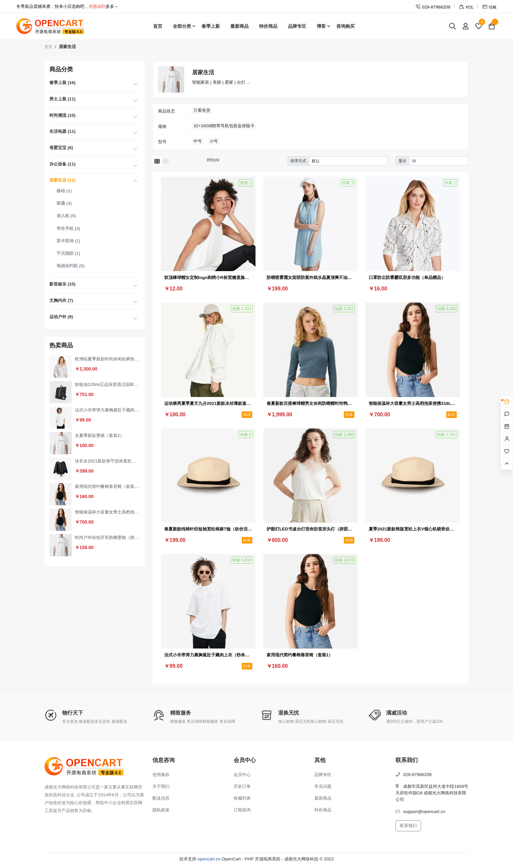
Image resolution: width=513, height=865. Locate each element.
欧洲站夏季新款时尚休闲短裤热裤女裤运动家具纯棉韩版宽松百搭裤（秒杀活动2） (107, 358)
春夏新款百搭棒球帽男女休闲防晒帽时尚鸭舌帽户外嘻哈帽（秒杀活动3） (311, 403)
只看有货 (201, 110)
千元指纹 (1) (68, 253)
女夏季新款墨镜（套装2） (99, 435)
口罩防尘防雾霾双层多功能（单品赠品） (407, 277)
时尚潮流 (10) (62, 115)
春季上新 (211, 26)
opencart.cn (209, 858)
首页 (157, 26)
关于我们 (160, 786)
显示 (402, 161)
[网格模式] (157, 161)
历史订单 (242, 786)
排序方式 (298, 161)
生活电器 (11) (62, 131)
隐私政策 (160, 809)
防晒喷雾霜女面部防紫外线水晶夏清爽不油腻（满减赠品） (311, 277)
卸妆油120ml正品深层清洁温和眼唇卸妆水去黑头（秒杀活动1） (107, 384)
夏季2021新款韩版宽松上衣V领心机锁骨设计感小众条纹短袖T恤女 (413, 529)
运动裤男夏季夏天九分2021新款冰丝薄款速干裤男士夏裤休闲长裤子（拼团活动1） (208, 403)
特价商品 (268, 26)
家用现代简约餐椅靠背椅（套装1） (107, 486)
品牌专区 (297, 26)
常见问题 (322, 786)
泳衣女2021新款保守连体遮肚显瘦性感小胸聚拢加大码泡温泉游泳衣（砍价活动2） (107, 460)
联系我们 (408, 825)
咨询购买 (345, 26)
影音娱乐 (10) (62, 284)
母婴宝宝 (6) (61, 147)
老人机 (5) (66, 215)
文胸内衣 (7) (61, 300)
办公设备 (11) (62, 164)
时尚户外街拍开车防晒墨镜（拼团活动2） (107, 537)
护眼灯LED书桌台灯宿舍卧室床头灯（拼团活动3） (311, 529)
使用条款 (160, 774)
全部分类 (182, 26)
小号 (213, 141)
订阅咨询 (242, 809)
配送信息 (160, 798)
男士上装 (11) (62, 98)
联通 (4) (64, 203)
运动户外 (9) (61, 316)
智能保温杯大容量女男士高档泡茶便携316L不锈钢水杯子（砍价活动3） (107, 512)
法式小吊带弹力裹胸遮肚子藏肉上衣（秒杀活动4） (107, 409)
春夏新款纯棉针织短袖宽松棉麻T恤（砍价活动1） (208, 529)
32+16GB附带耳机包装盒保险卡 (224, 125)
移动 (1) (64, 190)
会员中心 (242, 774)
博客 (321, 26)
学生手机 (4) (68, 228)
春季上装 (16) (62, 82)
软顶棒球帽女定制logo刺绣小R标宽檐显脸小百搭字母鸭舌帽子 (208, 277)
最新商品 (239, 26)
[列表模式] (165, 161)
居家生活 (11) (62, 180)
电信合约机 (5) (70, 265)
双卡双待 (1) (68, 240)
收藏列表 (242, 798)
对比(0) (213, 160)
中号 (197, 141)
